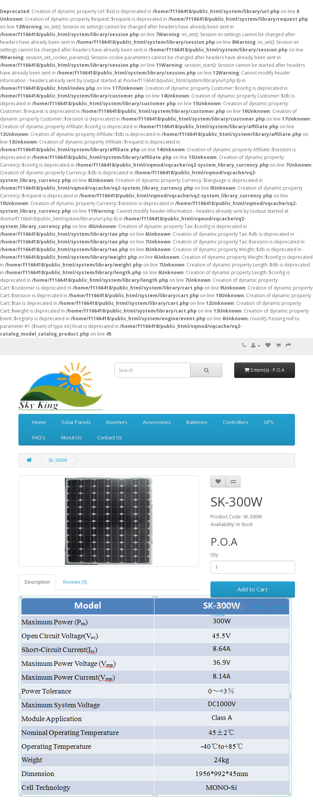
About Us (71, 437)
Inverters (117, 422)
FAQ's (38, 437)
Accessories (157, 422)
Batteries (196, 422)
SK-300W (57, 460)
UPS (268, 422)
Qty (214, 554)
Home (39, 422)
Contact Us (109, 437)
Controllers (235, 422)
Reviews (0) (75, 582)
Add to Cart (252, 589)
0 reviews (257, 607)
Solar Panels (76, 422)
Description (37, 582)
